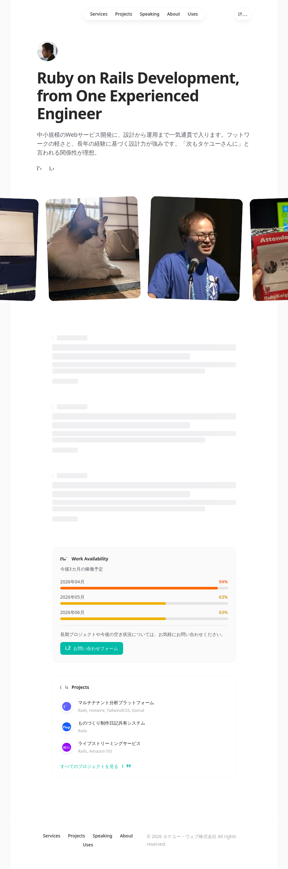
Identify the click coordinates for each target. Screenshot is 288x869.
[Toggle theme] (242, 14)
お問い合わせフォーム (91, 648)
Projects (123, 14)
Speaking (150, 14)
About (173, 14)
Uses (193, 14)
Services (98, 14)
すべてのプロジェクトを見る (92, 766)
